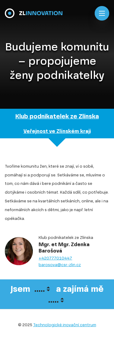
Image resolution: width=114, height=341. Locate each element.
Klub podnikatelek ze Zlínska (57, 116)
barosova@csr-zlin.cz (60, 264)
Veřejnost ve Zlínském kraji (57, 131)
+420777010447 (55, 258)
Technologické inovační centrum (64, 324)
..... (39, 289)
